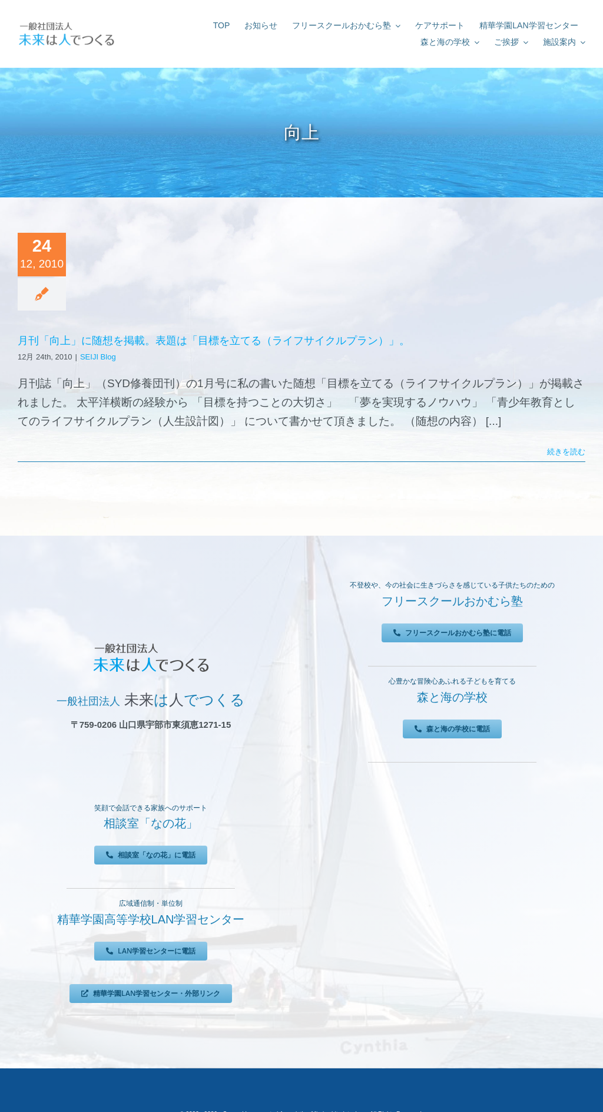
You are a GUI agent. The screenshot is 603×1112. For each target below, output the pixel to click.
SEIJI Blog (98, 356)
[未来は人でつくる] (66, 24)
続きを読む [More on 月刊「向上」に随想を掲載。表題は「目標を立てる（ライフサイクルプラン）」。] (566, 451)
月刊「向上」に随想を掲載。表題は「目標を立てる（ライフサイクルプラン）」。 (214, 341)
